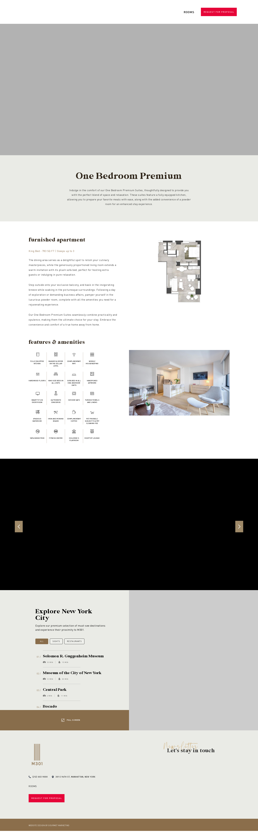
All (42, 645)
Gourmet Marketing (58, 829)
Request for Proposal (219, 14)
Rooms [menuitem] (189, 14)
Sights (56, 645)
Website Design (37, 829)
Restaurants (74, 645)
